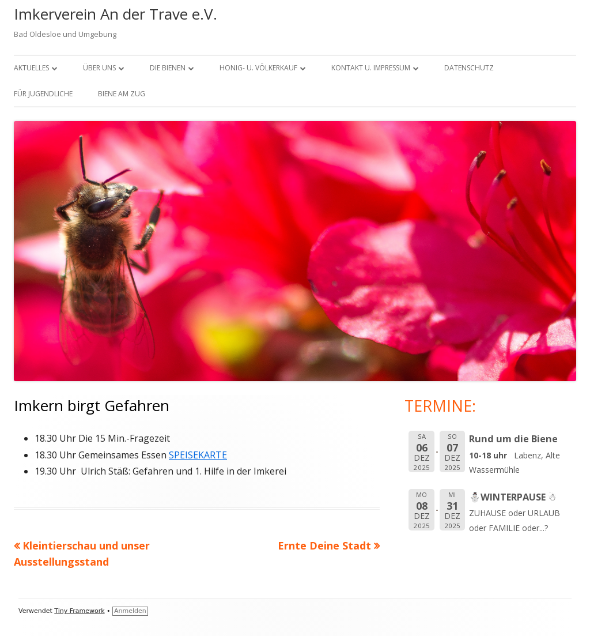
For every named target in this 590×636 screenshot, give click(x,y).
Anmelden (130, 611)
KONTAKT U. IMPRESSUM (370, 68)
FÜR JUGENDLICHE (43, 94)
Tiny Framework (79, 611)
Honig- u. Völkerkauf (258, 68)
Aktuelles (31, 68)
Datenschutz (469, 68)
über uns (99, 68)
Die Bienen (168, 68)
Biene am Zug (121, 94)
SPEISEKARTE (198, 455)
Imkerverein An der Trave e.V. (115, 13)
